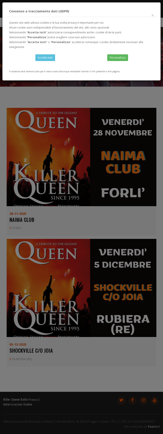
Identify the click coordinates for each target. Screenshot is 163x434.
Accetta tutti (45, 57)
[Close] (152, 15)
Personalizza (118, 57)
